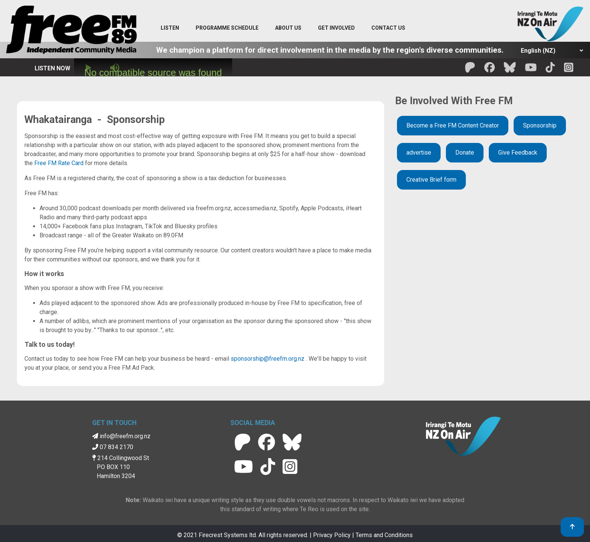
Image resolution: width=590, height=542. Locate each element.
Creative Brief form (431, 179)
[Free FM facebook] (490, 69)
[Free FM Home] (71, 31)
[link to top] (572, 527)
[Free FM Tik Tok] (550, 69)
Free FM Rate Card (59, 163)
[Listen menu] (170, 28)
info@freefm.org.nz (121, 436)
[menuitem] (227, 28)
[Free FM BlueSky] (510, 69)
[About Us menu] (288, 28)
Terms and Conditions (384, 535)
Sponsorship (540, 125)
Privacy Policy (332, 535)
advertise (418, 152)
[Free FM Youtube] (531, 69)
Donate (464, 152)
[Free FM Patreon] (470, 69)
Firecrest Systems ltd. (228, 535)
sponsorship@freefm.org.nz (267, 358)
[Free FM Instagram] (568, 69)
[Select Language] (549, 50)
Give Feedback (517, 152)
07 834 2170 (112, 447)
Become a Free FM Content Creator (452, 125)
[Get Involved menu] (336, 28)
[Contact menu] (388, 28)
